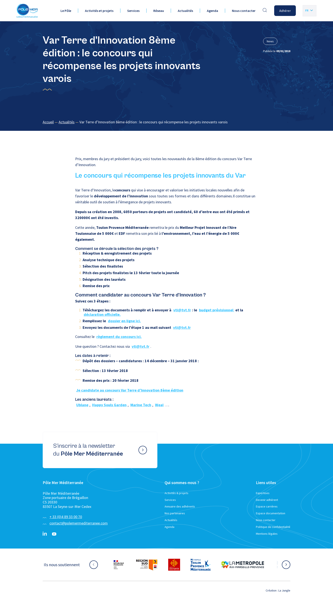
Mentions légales (267, 534)
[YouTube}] (54, 534)
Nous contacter (243, 11)
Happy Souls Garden (109, 404)
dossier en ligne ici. (124, 320)
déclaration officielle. (102, 314)
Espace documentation (270, 513)
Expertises (263, 493)
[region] (166, 122)
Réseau (158, 11)
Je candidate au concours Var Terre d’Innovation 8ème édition (129, 390)
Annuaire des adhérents (180, 506)
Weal (159, 404)
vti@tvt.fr (182, 310)
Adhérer (285, 11)
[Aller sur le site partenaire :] (118, 565)
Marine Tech (140, 404)
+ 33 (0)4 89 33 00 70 (65, 516)
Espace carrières (267, 506)
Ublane (82, 404)
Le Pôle (66, 11)
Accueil (48, 122)
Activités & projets (176, 493)
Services (133, 11)
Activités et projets (99, 11)
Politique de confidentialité (273, 527)
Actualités (185, 11)
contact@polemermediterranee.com (78, 523)
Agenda (212, 11)
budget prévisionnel (216, 310)
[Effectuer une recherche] (264, 11)
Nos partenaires (175, 513)
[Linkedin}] (45, 534)
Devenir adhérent (267, 500)
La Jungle (284, 590)
